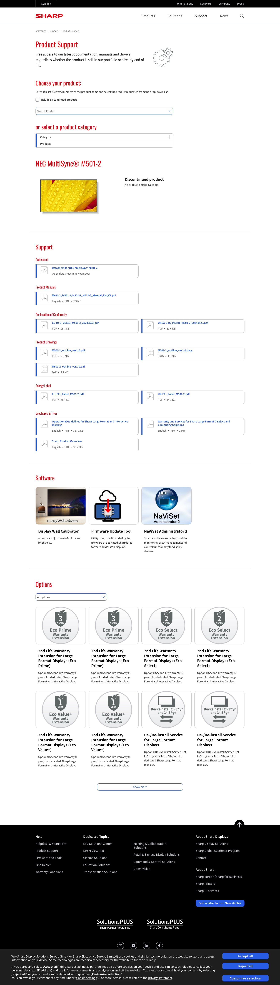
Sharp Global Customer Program (218, 851)
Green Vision (142, 869)
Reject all (245, 966)
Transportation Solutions (100, 872)
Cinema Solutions (95, 858)
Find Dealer (43, 865)
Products (148, 16)
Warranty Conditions (49, 872)
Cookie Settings (86, 978)
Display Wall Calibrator (58, 531)
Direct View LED (93, 851)
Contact (201, 858)
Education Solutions (97, 865)
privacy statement (160, 978)
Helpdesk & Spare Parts (51, 844)
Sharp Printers (205, 884)
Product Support (47, 851)
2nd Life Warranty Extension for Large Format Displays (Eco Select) (163, 658)
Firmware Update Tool (111, 531)
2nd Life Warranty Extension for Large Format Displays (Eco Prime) (57, 658)
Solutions (175, 16)
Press (240, 4)
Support (202, 16)
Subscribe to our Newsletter (220, 903)
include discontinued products (59, 100)
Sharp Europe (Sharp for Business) (219, 877)
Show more (140, 787)
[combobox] (104, 111)
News (224, 16)
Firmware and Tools (49, 858)
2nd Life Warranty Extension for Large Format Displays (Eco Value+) (57, 742)
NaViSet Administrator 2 (165, 531)
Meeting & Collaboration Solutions (150, 846)
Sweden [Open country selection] (46, 4)
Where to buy (185, 4)
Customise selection (245, 978)
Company (225, 4)
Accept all (245, 956)
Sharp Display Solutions (212, 844)
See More (206, 4)
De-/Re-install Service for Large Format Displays (163, 740)
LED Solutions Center (97, 844)
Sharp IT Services (207, 891)
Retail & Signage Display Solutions (157, 854)
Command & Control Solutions (154, 862)
